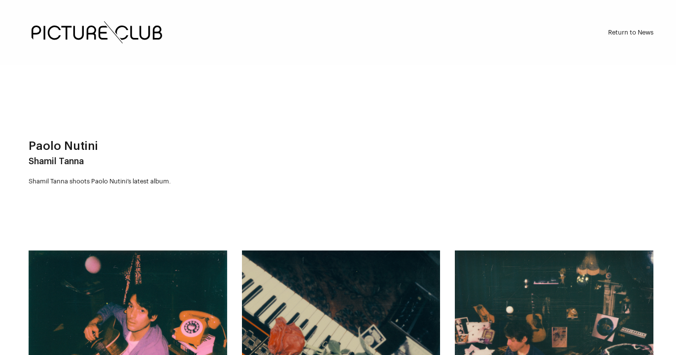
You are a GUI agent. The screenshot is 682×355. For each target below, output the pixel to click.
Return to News (630, 32)
